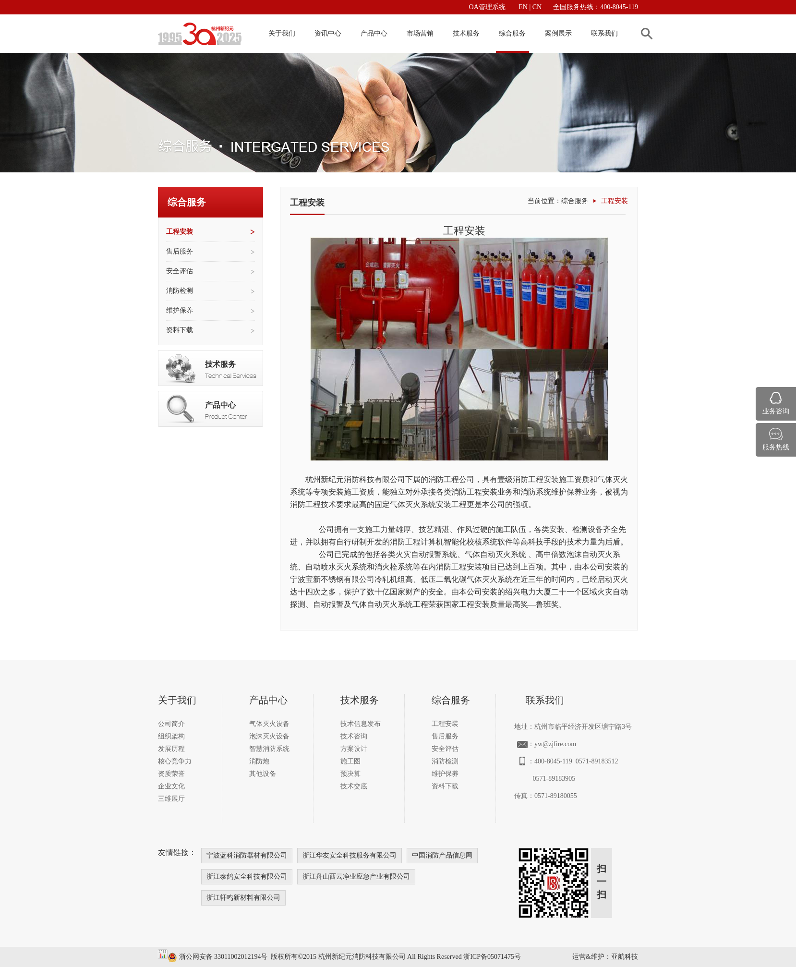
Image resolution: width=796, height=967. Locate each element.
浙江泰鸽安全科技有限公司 (246, 876)
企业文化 (171, 786)
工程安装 (179, 231)
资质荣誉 (171, 773)
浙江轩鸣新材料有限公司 (243, 897)
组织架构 (171, 736)
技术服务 (466, 33)
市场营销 (420, 33)
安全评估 (179, 271)
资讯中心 (327, 33)
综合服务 (512, 33)
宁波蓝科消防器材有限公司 (246, 855)
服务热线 (775, 447)
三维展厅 (171, 798)
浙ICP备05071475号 (492, 956)
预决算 (350, 773)
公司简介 (171, 723)
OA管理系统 (487, 7)
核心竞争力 (175, 761)
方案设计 (353, 748)
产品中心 (374, 33)
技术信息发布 (360, 723)
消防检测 (179, 290)
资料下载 (179, 330)
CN (536, 7)
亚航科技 (624, 956)
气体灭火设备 (269, 723)
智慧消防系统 (269, 748)
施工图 (350, 761)
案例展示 (558, 33)
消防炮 (259, 761)
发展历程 (171, 748)
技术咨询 (353, 736)
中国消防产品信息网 (442, 855)
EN (524, 7)
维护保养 (179, 310)
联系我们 (604, 33)
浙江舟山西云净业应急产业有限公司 (356, 876)
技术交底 (353, 786)
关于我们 (281, 33)
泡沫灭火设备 (269, 736)
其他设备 (262, 773)
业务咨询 (775, 411)
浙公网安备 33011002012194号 (217, 956)
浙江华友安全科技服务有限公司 (349, 855)
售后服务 (179, 251)
